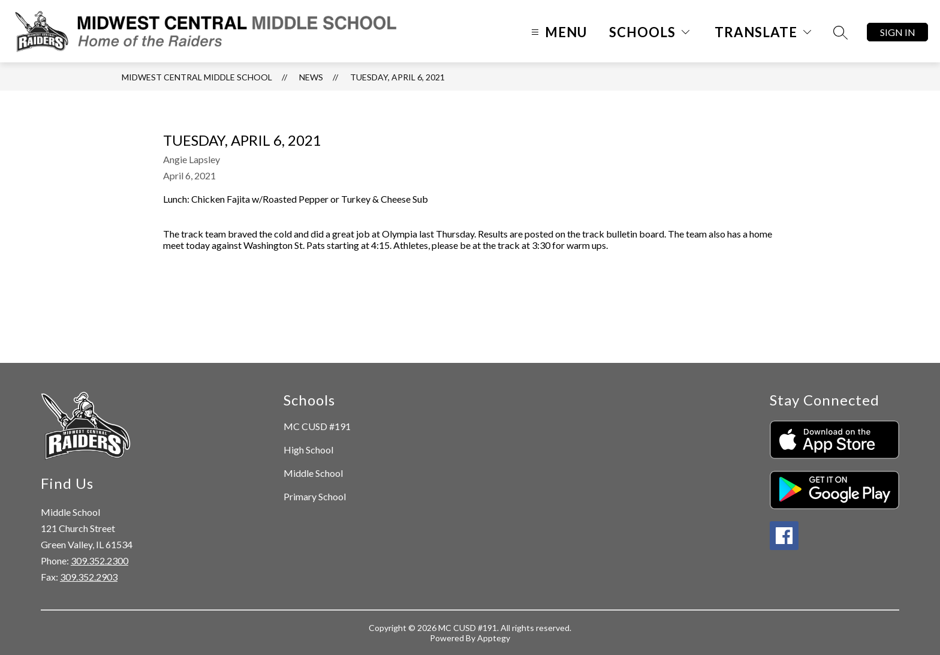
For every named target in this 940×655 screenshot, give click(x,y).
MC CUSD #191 (317, 426)
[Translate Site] (763, 32)
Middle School (313, 473)
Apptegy (493, 638)
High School (308, 449)
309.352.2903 (89, 576)
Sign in (897, 32)
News (311, 77)
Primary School (315, 496)
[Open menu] (557, 32)
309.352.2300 (99, 560)
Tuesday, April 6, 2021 (397, 77)
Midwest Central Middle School (197, 77)
